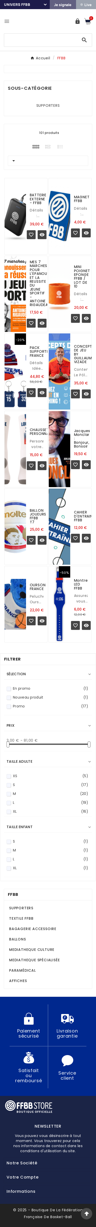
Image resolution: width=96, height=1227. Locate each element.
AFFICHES (18, 980)
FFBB (13, 894)
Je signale (62, 4)
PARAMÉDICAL (22, 970)
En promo (50, 688)
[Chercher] (40, 39)
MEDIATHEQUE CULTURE (31, 949)
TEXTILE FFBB (21, 918)
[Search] (84, 40)
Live (85, 4)
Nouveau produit (50, 697)
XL (50, 811)
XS (50, 776)
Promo (50, 706)
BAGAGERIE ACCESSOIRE (32, 928)
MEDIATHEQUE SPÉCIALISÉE (34, 960)
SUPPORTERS (48, 105)
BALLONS (17, 939)
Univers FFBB (17, 4)
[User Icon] (78, 21)
